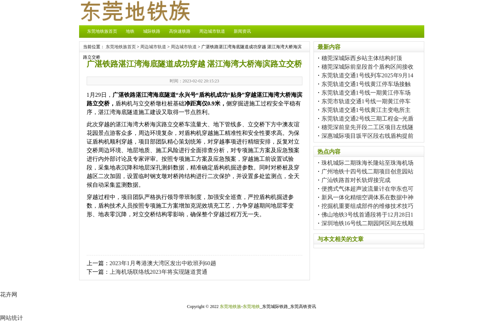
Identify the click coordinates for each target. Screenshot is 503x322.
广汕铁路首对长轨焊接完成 (355, 180)
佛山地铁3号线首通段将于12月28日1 (367, 215)
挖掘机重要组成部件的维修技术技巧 (367, 206)
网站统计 (11, 318)
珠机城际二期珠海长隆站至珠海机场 (367, 163)
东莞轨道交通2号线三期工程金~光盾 (367, 118)
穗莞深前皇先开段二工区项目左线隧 (367, 127)
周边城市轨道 (212, 31)
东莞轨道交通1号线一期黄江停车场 (366, 93)
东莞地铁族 (230, 306)
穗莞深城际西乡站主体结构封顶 (361, 58)
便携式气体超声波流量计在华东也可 (367, 189)
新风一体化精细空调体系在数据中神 (367, 197)
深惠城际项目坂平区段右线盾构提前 (367, 136)
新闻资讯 (242, 31)
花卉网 (8, 294)
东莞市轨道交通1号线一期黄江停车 (366, 101)
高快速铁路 (180, 31)
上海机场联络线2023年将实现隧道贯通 (158, 272)
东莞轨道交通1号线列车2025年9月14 (367, 75)
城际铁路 (151, 31)
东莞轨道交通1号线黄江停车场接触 (366, 84)
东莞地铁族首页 (102, 31)
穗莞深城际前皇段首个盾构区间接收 (367, 67)
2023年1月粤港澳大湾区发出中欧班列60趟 (163, 263)
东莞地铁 (251, 306)
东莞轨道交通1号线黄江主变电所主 (366, 110)
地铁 (130, 31)
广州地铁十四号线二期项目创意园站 (367, 171)
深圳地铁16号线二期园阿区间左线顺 (367, 223)
